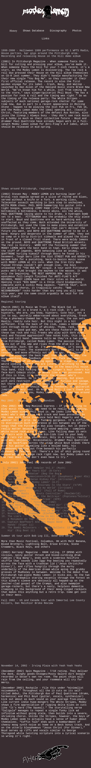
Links (45, 38)
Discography (58, 30)
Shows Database (33, 30)
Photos (76, 30)
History (13, 30)
